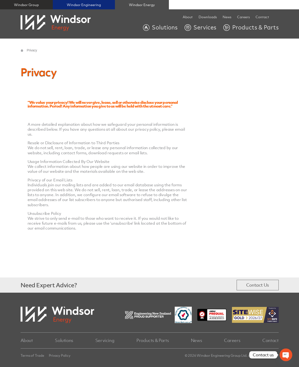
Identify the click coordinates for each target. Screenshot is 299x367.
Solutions (64, 340)
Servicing (104, 340)
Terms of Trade (32, 355)
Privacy (32, 50)
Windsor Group (26, 4)
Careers (232, 340)
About (188, 17)
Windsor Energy (142, 4)
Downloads (208, 17)
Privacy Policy (60, 355)
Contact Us (257, 285)
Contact (262, 17)
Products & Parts (152, 340)
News (227, 17)
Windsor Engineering (84, 4)
